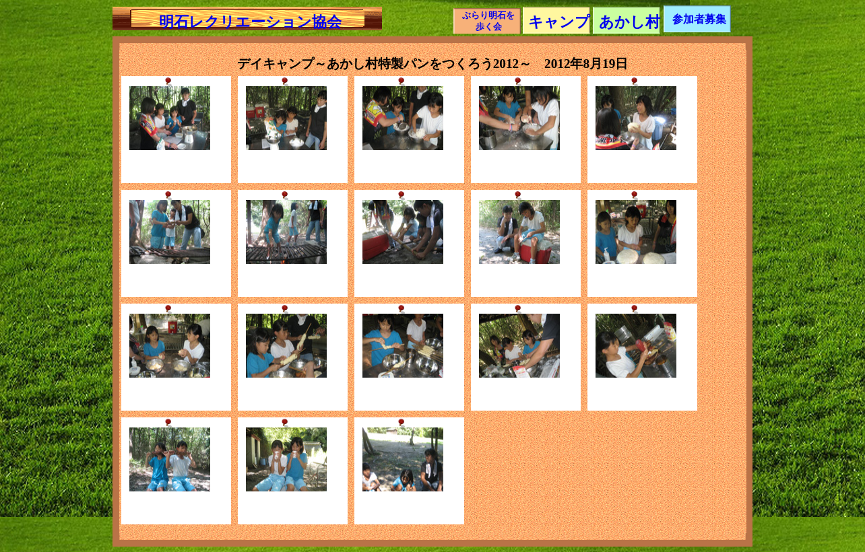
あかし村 (629, 21)
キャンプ (559, 21)
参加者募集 (699, 19)
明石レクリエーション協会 (250, 21)
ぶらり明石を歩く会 (488, 21)
